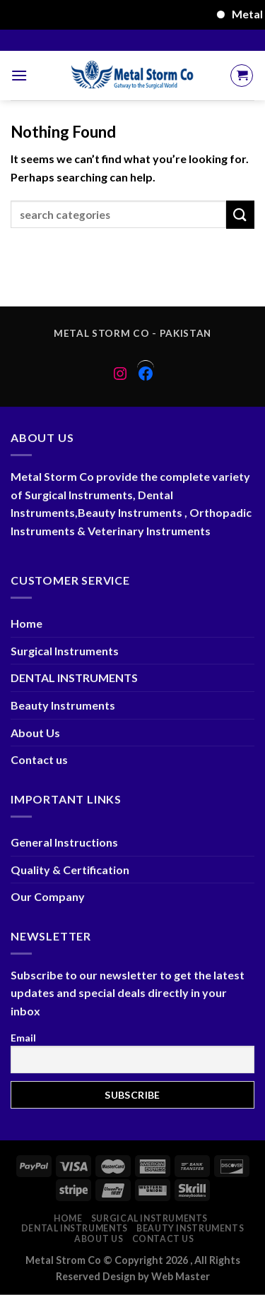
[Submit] (240, 214)
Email (23, 1038)
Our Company (48, 896)
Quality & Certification (70, 869)
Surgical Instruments (65, 650)
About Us (35, 732)
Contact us (39, 759)
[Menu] (19, 75)
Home (26, 623)
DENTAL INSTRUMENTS (74, 677)
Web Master (180, 1276)
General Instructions (64, 842)
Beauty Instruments (63, 705)
